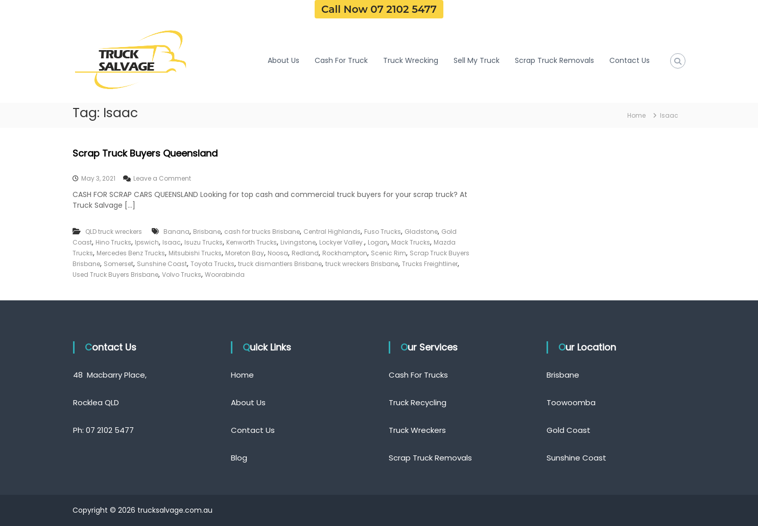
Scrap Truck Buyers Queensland (145, 153)
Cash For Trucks (418, 374)
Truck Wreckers (417, 430)
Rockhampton (344, 253)
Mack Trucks (410, 242)
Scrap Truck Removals (554, 60)
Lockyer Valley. (341, 242)
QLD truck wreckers (113, 231)
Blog (239, 457)
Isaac (171, 242)
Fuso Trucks (382, 231)
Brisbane (207, 231)
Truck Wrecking (410, 60)
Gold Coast (568, 430)
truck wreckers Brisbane (361, 263)
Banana (176, 231)
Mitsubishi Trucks (195, 253)
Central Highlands (332, 231)
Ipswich (147, 242)
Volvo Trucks (181, 274)
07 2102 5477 (110, 430)
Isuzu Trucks (203, 242)
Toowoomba (571, 402)
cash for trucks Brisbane (262, 231)
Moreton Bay (244, 253)
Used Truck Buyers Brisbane (115, 274)
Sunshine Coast (162, 263)
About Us (283, 60)
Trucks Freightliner (430, 263)
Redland (305, 253)
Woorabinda (225, 274)
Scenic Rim (388, 253)
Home (242, 374)
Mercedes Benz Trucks (131, 253)
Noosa (278, 253)
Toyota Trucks (212, 263)
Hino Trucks (113, 242)
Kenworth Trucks (251, 242)
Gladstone (421, 231)
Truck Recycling (417, 402)
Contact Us (629, 60)
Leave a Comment (162, 178)
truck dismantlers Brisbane (280, 263)
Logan (378, 242)
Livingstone (298, 242)
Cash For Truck (341, 60)
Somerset (118, 263)
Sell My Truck (477, 60)
